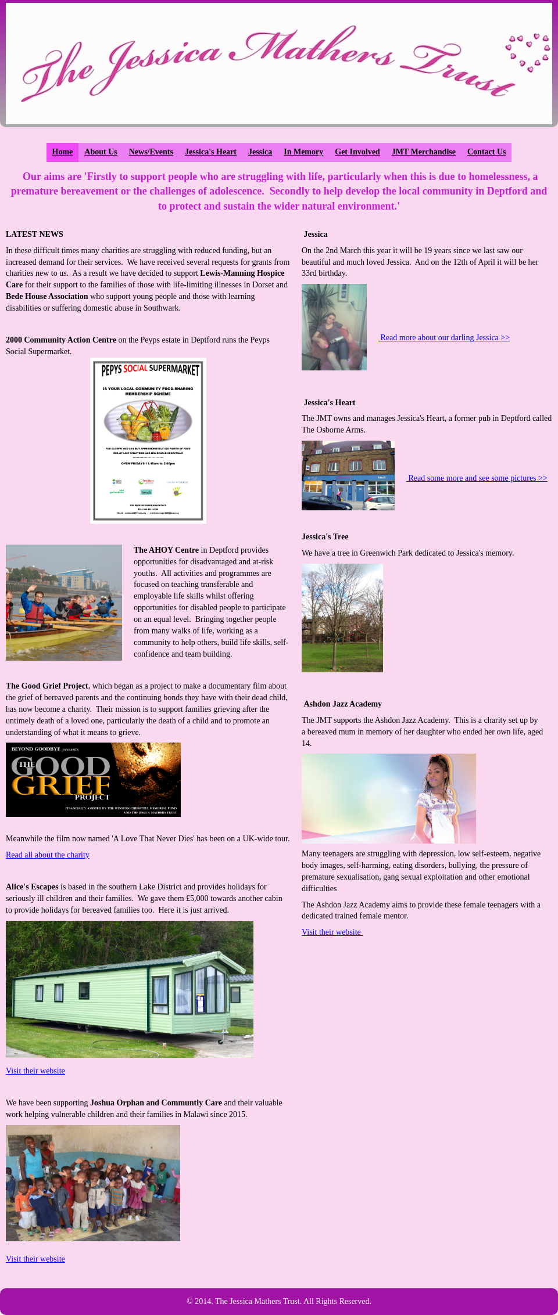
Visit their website (35, 1071)
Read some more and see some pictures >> (477, 478)
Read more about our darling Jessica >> (444, 337)
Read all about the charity (48, 855)
